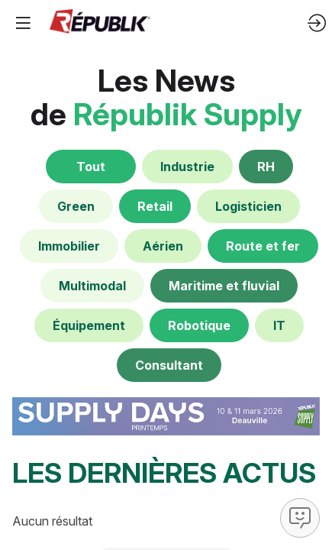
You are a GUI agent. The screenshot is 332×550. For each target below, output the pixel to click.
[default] (187, 166)
